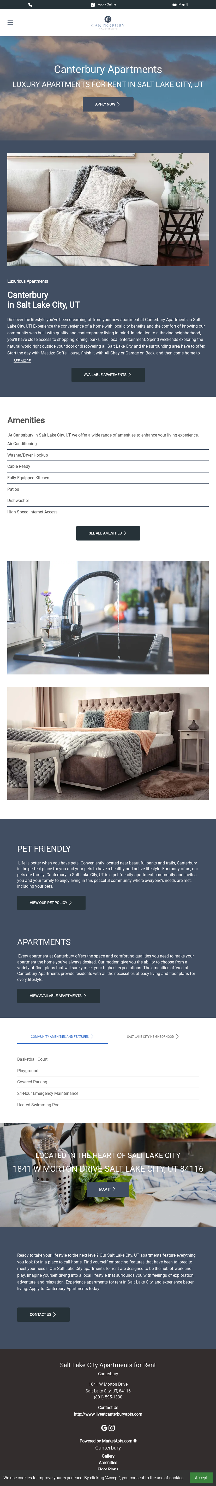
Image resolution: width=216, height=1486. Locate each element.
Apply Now (108, 104)
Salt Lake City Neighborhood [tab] (153, 1036)
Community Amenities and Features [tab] (63, 1036)
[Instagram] (112, 1427)
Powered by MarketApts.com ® (108, 1441)
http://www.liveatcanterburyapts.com (108, 1414)
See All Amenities (108, 533)
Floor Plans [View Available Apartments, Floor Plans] (108, 1469)
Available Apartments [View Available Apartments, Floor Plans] (108, 374)
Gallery (108, 1456)
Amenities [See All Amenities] (108, 1462)
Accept (201, 1477)
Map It (180, 4)
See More (22, 361)
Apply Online (103, 4)
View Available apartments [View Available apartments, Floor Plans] (58, 995)
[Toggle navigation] (10, 23)
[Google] (105, 1427)
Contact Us (43, 1314)
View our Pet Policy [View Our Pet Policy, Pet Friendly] (51, 902)
